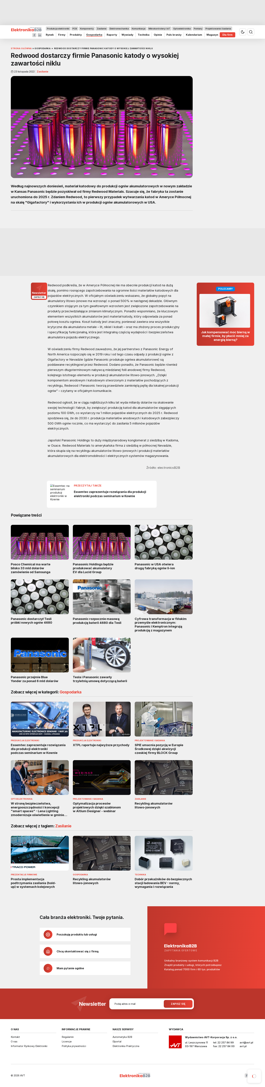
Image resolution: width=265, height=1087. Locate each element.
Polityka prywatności (74, 1046)
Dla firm (227, 34)
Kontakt (15, 1037)
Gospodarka (94, 34)
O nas (14, 1041)
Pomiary (198, 28)
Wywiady (127, 34)
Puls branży (174, 34)
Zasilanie (101, 28)
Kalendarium (194, 34)
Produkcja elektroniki (58, 28)
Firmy (61, 34)
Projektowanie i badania (218, 28)
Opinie (158, 34)
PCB (75, 28)
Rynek (50, 34)
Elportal (117, 1041)
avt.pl (243, 1046)
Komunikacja (138, 28)
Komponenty (87, 28)
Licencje (67, 1041)
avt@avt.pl (246, 1042)
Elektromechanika (119, 28)
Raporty (112, 34)
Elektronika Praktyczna (126, 1046)
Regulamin (68, 1037)
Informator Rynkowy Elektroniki (29, 1046)
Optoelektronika (182, 28)
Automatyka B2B (122, 1037)
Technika (143, 34)
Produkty (76, 34)
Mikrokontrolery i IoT (159, 28)
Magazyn (212, 34)
